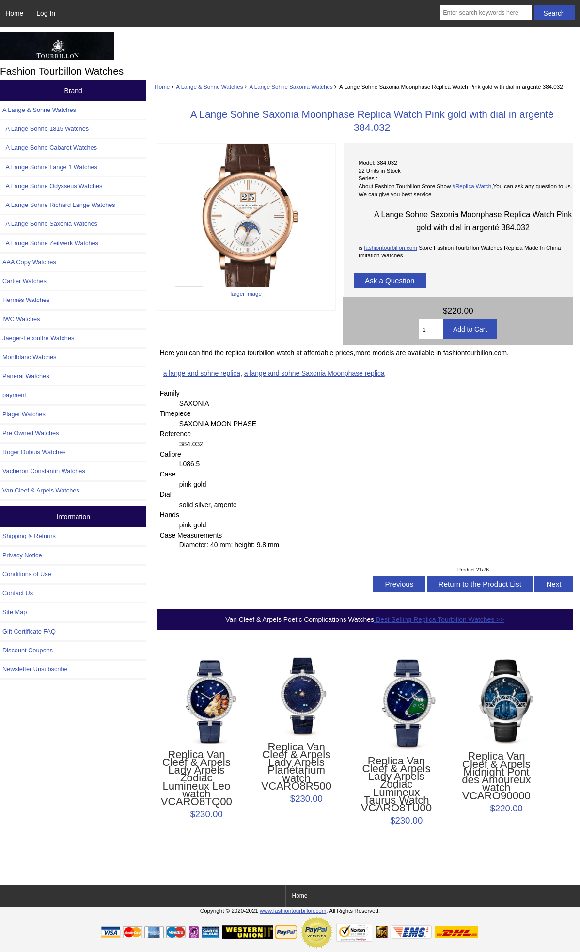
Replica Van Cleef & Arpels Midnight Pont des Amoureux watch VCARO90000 (496, 775)
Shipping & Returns (29, 535)
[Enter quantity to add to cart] (431, 329)
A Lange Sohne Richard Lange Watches (58, 204)
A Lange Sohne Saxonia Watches (291, 86)
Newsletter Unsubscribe (35, 669)
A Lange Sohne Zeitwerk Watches (50, 243)
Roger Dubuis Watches (34, 452)
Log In (45, 13)
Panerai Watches (25, 376)
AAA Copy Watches (29, 262)
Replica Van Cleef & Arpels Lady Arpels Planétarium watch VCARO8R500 (296, 766)
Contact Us (17, 593)
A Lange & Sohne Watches (209, 86)
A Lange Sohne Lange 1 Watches (49, 167)
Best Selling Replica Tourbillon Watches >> (439, 619)
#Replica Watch (472, 186)
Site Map (14, 612)
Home (14, 13)
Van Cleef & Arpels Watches (40, 490)
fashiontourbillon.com (390, 247)
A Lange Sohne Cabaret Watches (49, 147)
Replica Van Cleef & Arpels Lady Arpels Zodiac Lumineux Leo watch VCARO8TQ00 (196, 778)
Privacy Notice (22, 555)
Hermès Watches (25, 299)
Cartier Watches (24, 281)
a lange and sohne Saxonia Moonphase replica (314, 373)
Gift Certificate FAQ (29, 631)
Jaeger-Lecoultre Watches (38, 338)
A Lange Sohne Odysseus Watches (52, 186)
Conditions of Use (26, 574)
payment (14, 394)
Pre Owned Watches (30, 433)
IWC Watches (21, 319)
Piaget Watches (24, 414)
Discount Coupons (27, 650)
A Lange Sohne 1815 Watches (45, 128)
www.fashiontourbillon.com (293, 910)
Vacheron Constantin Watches (43, 471)
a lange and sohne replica (201, 373)
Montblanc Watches (29, 357)
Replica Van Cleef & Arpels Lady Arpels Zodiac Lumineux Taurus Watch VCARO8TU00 (396, 784)
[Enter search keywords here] (486, 12)
